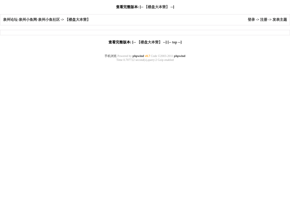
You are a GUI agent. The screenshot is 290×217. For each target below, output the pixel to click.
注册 (263, 19)
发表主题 (279, 19)
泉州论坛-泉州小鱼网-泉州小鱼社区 (31, 19)
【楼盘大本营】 (156, 7)
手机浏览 (111, 56)
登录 (251, 19)
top (174, 42)
